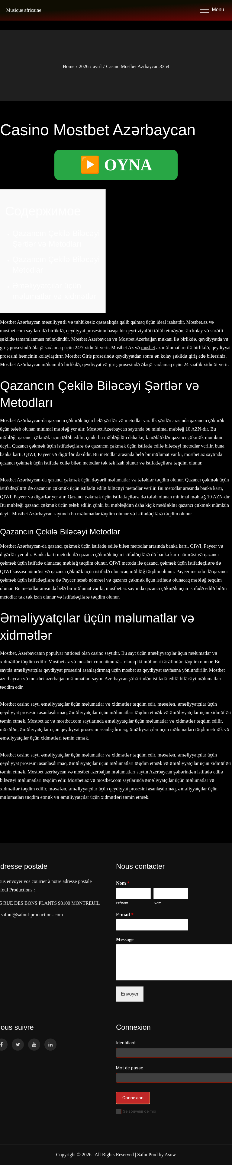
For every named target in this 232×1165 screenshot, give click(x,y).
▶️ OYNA (116, 165)
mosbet (148, 347)
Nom (157, 903)
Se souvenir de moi (136, 1111)
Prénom (122, 903)
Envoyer (130, 993)
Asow (170, 1154)
